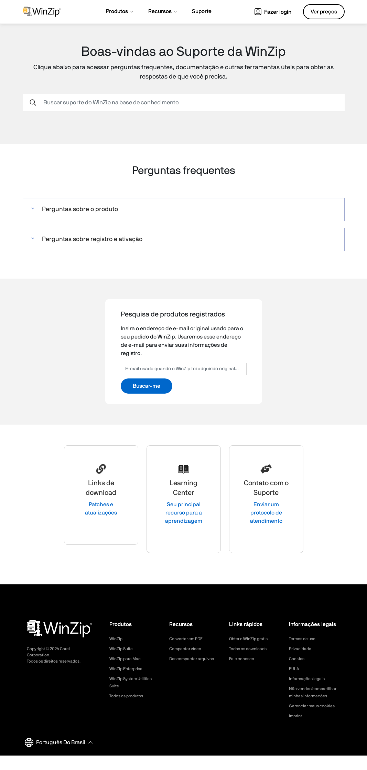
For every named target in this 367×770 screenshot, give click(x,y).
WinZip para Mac (127, 658)
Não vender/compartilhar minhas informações (311, 696)
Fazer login (273, 12)
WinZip (116, 638)
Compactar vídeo (187, 648)
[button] (183, 209)
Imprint (296, 730)
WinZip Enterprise (128, 668)
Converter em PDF (189, 638)
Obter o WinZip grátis (251, 638)
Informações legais (309, 678)
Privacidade (301, 648)
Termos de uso (304, 638)
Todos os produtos (129, 696)
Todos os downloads (250, 648)
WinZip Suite (122, 648)
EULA (295, 668)
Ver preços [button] (324, 11)
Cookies (297, 658)
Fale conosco (243, 658)
